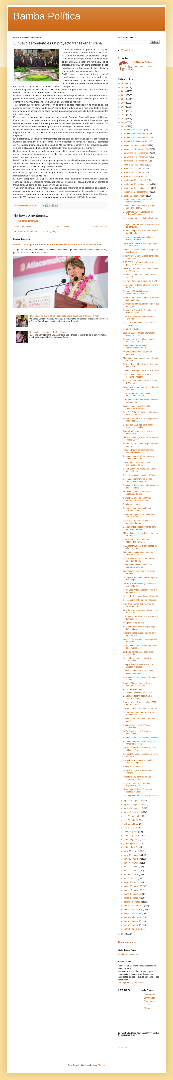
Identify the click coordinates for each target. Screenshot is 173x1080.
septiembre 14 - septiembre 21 (137, 188)
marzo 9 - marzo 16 (132, 894)
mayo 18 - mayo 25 (132, 855)
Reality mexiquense (132, 329)
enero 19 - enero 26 (133, 921)
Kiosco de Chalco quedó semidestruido (140, 596)
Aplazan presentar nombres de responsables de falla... (136, 784)
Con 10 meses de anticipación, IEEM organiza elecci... (139, 703)
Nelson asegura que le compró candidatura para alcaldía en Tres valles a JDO (64, 316)
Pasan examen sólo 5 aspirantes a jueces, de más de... (138, 457)
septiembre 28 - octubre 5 (135, 180)
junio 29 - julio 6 (131, 832)
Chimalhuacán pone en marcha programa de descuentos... (137, 499)
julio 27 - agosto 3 (132, 816)
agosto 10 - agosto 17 (133, 808)
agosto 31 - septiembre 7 (135, 196)
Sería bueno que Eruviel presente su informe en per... (139, 515)
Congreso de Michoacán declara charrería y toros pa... (137, 566)
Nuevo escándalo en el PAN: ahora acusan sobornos (138, 672)
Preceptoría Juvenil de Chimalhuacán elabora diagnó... (139, 311)
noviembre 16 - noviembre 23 (137, 153)
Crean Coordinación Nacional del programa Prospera (137, 375)
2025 (123, 83)
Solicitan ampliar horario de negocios (139, 600)
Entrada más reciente (23, 227)
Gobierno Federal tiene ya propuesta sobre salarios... (139, 584)
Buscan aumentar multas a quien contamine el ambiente (137, 480)
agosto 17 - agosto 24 (133, 804)
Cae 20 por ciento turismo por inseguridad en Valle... (136, 540)
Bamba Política (47, 16)
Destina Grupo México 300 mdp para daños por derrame (139, 528)
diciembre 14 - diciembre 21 (136, 137)
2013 (123, 934)
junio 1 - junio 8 (131, 847)
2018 (123, 111)
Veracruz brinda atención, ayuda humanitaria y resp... (137, 353)
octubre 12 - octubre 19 (134, 172)
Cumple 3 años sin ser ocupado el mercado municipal (138, 665)
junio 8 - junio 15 (131, 843)
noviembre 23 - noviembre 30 (137, 149)
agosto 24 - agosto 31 (133, 800)
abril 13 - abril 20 (131, 874)
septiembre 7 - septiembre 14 (137, 192)
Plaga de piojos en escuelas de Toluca (140, 475)
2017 (123, 115)
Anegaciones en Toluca (133, 623)
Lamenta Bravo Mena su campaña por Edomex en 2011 (140, 244)
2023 (123, 91)
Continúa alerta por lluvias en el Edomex (141, 370)
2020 (123, 103)
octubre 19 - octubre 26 (134, 168)
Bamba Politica (144, 62)
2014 (123, 126)
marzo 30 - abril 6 (132, 882)
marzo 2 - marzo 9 (132, 898)
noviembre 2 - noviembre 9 (136, 161)
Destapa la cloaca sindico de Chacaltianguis (49, 332)
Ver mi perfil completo (143, 66)
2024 (123, 87)
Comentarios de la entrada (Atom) (41, 231)
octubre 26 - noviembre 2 (135, 165)
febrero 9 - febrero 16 (133, 909)
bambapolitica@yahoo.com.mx (131, 982)
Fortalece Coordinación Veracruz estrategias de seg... (137, 492)
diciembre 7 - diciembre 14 (136, 141)
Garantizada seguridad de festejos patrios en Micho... (138, 432)
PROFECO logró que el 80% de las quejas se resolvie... (138, 263)
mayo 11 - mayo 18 (132, 859)
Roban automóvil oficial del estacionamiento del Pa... (135, 346)
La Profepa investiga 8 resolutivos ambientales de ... (138, 732)
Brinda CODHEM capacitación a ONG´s (140, 737)
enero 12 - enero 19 (133, 925)
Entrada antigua (100, 227)
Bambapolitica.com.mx (128, 954)
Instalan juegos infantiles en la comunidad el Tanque (136, 407)
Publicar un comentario (27, 221)
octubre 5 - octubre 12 (134, 176)
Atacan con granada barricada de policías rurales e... (138, 238)
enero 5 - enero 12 (132, 929)
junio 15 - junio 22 (132, 839)
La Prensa (148, 1004)
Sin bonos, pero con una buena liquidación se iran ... (137, 509)
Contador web (123, 1047)
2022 (123, 95)
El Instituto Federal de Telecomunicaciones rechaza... (138, 690)
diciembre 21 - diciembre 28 (136, 133)
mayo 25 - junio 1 (131, 851)
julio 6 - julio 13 (130, 828)
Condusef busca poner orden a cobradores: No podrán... (137, 684)
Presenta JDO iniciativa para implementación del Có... (135, 292)
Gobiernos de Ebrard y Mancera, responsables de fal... (137, 464)
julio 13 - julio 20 (131, 824)
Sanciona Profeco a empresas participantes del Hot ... (136, 394)
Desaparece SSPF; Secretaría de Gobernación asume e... (138, 213)
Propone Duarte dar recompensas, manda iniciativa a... (138, 451)
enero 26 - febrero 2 (133, 917)
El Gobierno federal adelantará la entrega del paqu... (137, 697)
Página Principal (63, 227)
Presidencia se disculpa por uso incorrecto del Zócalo (137, 778)
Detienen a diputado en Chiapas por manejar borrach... (139, 206)
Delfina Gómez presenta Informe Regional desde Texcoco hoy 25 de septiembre (57, 244)
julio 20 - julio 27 (131, 820)
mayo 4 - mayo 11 (132, 863)
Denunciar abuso (127, 942)
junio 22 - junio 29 (132, 835)
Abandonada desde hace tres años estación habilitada (138, 200)
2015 (123, 122)
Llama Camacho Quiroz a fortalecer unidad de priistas (139, 334)
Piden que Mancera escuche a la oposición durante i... (137, 522)
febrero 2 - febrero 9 (133, 913)
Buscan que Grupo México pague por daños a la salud (139, 627)
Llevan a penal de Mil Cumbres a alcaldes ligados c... (137, 790)
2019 (123, 107)
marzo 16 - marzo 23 (133, 890)
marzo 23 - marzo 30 (133, 886)
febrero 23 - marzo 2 (133, 902)
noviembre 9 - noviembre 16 (136, 157)
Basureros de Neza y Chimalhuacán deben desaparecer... (139, 340)
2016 (123, 118)
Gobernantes (150, 1001)
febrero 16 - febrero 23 (134, 906)
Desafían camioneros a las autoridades (140, 708)
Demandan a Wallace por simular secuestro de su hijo (138, 426)
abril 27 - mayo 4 (131, 867)
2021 (123, 99)
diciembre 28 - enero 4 (134, 130)
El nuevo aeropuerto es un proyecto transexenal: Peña (139, 742)
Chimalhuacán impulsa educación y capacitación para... (139, 761)
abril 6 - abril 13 (131, 878)
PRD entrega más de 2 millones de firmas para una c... (138, 605)
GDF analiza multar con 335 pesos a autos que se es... (139, 559)
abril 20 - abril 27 (131, 871)
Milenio (147, 1008)
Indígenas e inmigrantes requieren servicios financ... (138, 553)
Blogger (101, 1065)
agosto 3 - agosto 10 (133, 812)
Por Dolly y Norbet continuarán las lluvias (141, 795)
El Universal (149, 998)
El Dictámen (149, 994)
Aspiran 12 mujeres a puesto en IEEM (140, 281)
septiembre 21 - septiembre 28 (137, 184)
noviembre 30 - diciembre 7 (136, 145)
